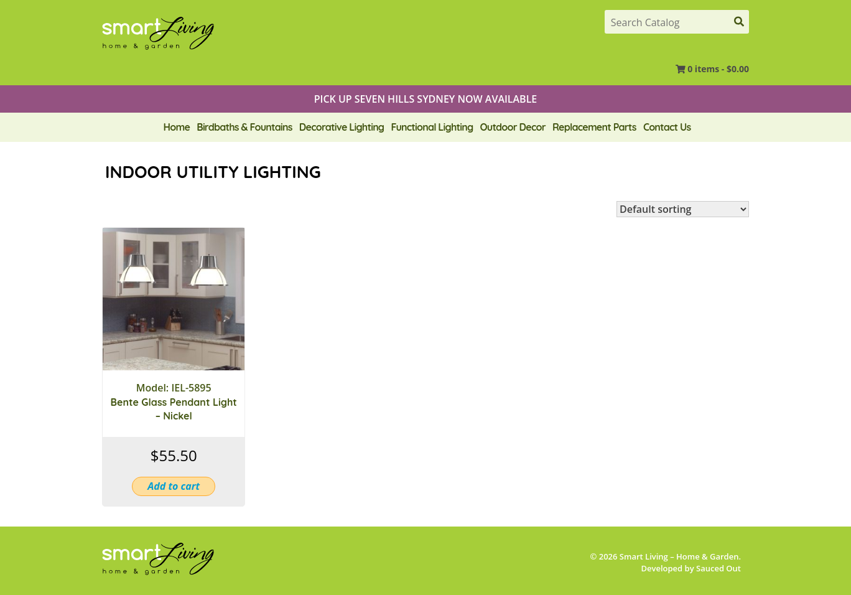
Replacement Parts (594, 127)
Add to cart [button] (173, 486)
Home (177, 127)
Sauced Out (718, 568)
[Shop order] (682, 209)
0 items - (718, 69)
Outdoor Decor (513, 127)
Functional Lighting (432, 127)
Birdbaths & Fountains (244, 127)
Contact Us (667, 127)
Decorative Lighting (341, 127)
